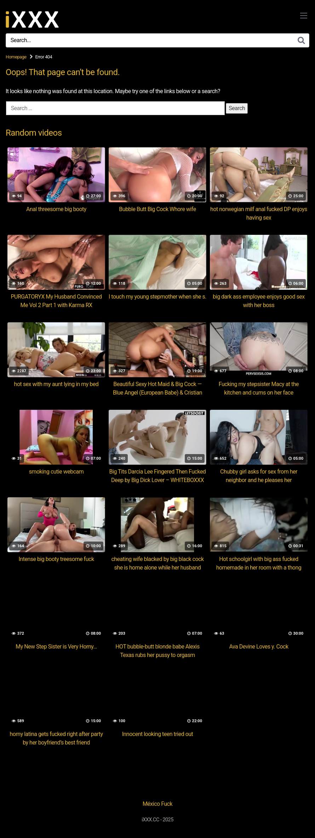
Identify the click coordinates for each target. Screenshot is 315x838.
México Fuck (157, 803)
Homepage (16, 57)
